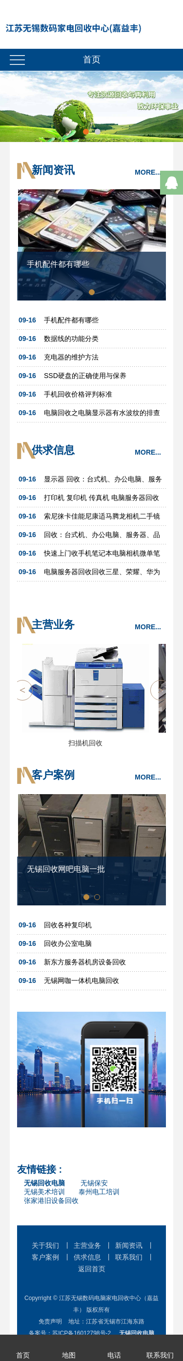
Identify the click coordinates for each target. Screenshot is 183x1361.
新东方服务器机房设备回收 (85, 962)
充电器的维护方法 (71, 357)
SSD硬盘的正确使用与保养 (85, 376)
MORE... (148, 452)
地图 (69, 1355)
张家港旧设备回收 (51, 1200)
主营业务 (87, 1245)
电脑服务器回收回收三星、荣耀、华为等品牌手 (102, 574)
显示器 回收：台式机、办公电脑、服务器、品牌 (103, 481)
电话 (114, 1355)
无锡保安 (94, 1183)
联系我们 (128, 1257)
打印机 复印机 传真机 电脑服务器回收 (101, 497)
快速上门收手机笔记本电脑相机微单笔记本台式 (102, 555)
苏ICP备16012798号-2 (81, 1333)
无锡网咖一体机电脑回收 (81, 980)
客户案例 (45, 1257)
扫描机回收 (85, 743)
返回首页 (91, 1269)
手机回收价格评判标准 (78, 394)
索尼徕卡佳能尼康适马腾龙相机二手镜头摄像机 (102, 518)
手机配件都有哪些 (58, 264)
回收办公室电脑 (68, 943)
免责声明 (50, 1321)
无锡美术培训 (44, 1192)
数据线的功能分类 (71, 338)
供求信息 (87, 1257)
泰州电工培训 (99, 1192)
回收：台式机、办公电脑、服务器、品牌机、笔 (102, 537)
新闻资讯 (128, 1245)
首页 (23, 1355)
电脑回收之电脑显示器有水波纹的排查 (102, 413)
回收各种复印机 (68, 925)
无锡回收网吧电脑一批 (66, 870)
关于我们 (45, 1245)
